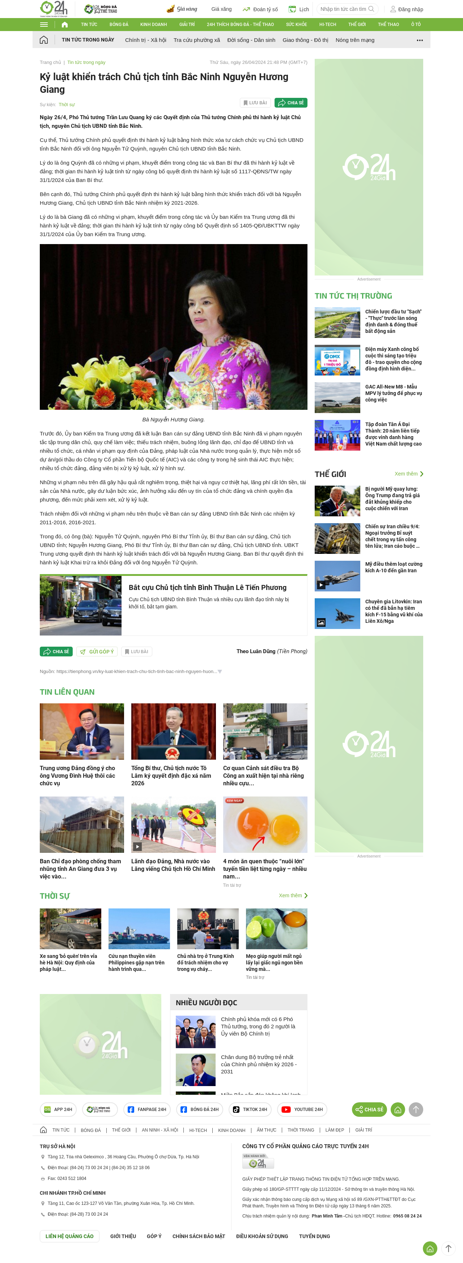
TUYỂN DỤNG (314, 1236)
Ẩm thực (267, 1130)
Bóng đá (119, 24)
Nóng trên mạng (355, 40)
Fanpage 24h (147, 1109)
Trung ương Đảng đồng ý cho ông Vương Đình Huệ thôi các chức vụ (77, 776)
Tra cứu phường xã (197, 40)
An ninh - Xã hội (160, 1130)
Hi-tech (327, 24)
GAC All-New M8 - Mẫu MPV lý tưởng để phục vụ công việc (393, 393)
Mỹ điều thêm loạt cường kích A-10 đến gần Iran (393, 567)
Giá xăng (222, 9)
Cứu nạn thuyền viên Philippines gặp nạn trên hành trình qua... (137, 962)
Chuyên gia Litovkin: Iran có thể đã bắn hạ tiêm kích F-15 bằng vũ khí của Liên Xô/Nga (394, 611)
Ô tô (416, 24)
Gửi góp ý (97, 652)
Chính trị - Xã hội (145, 40)
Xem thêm (290, 895)
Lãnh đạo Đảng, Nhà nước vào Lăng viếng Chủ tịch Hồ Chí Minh (173, 865)
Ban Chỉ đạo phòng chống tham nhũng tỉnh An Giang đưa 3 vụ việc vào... (80, 869)
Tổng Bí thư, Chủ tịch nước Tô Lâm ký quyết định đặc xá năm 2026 (171, 776)
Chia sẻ (296, 102)
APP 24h (58, 1109)
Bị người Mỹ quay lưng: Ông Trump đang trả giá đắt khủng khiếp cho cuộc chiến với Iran (392, 498)
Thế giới (357, 24)
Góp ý (154, 1236)
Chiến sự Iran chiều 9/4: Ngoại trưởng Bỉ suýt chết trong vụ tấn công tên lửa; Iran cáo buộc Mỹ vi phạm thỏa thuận (394, 536)
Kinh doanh (153, 24)
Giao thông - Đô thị (305, 40)
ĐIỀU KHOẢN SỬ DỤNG (262, 1236)
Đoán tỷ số (260, 9)
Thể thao (388, 24)
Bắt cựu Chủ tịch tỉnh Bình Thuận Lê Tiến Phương (207, 587)
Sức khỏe (296, 24)
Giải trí (187, 24)
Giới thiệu (123, 1236)
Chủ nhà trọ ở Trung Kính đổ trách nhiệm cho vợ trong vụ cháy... (205, 962)
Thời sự (67, 104)
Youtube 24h (302, 1109)
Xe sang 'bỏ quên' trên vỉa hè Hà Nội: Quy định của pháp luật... (68, 962)
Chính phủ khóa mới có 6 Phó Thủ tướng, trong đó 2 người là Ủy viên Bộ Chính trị (258, 1026)
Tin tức (89, 24)
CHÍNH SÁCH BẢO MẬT (199, 1236)
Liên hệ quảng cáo (70, 1236)
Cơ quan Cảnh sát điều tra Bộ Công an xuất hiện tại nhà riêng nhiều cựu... (263, 776)
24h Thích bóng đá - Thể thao (240, 24)
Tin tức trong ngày (88, 40)
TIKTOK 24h (250, 1109)
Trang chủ (50, 62)
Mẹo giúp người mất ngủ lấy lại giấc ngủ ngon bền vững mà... (274, 962)
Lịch (299, 9)
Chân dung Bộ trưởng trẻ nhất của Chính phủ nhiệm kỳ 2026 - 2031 (259, 1064)
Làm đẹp (335, 1130)
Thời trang (301, 1130)
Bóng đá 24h (199, 1109)
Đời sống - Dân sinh (251, 40)
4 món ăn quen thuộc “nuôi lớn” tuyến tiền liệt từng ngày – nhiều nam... (265, 869)
